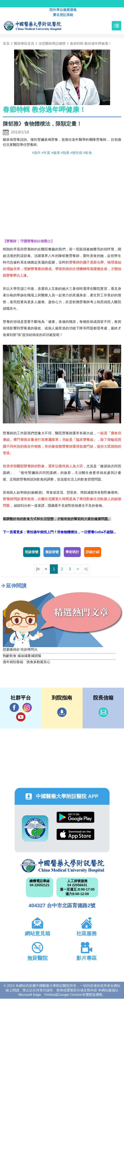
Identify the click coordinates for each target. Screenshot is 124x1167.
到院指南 (62, 712)
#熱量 (65, 153)
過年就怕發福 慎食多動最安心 (26, 662)
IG (27, 707)
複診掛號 (52, 552)
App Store (75, 834)
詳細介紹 (92, 552)
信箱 (103, 712)
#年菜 (46, 153)
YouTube (20, 716)
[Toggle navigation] (116, 25)
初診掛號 (31, 552)
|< (38, 569)
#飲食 (87, 153)
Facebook (14, 707)
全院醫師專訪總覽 (52, 43)
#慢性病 (76, 153)
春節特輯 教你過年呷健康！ (91, 43)
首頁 (6, 43)
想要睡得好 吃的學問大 (20, 649)
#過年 (36, 153)
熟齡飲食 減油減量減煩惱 (22, 656)
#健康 (55, 153)
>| (85, 569)
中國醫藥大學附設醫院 (62, 866)
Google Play (75, 817)
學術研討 (72, 552)
